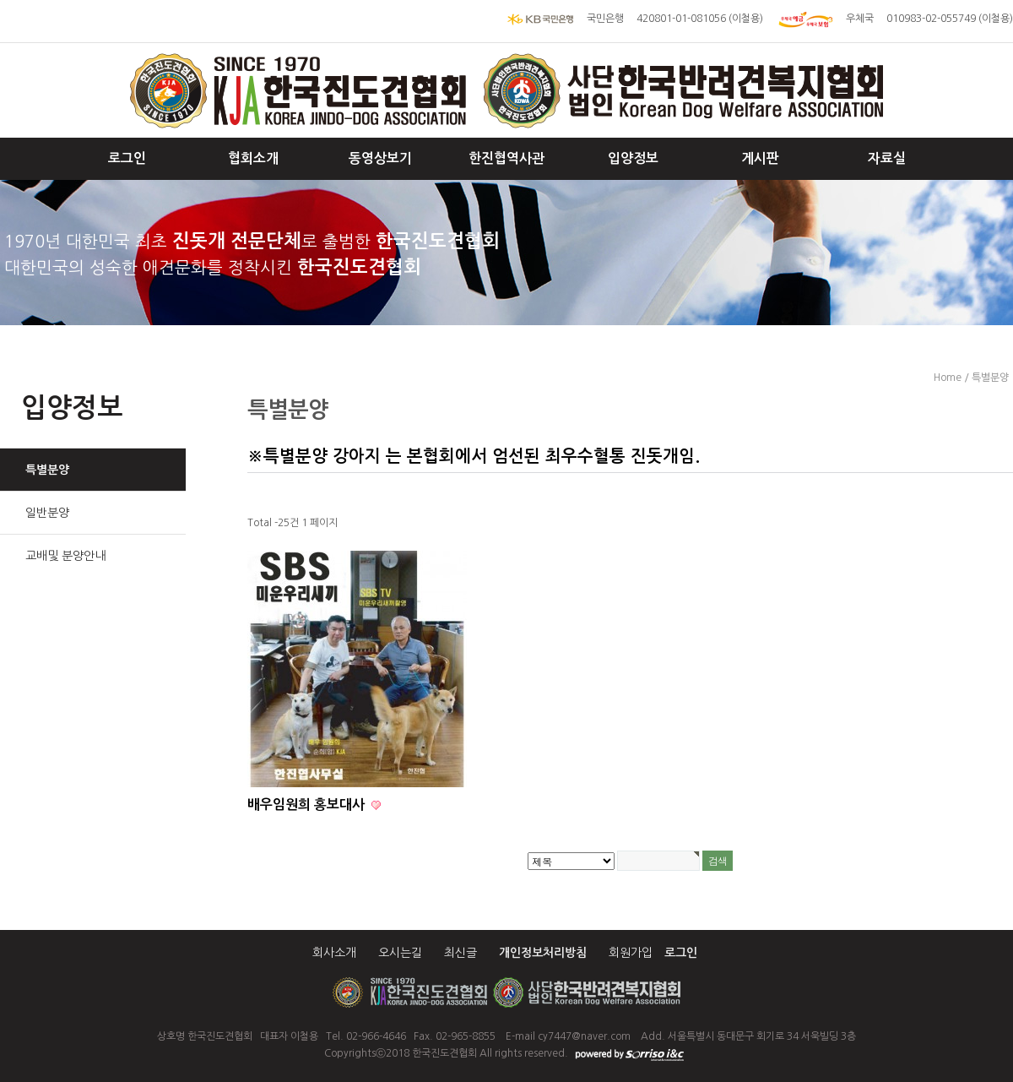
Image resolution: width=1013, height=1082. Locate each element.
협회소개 (253, 158)
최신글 (460, 953)
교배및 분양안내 (65, 556)
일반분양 (47, 513)
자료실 (887, 158)
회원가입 (631, 953)
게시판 (760, 158)
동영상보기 (380, 158)
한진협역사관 (506, 158)
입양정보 (633, 158)
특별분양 (47, 470)
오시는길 (400, 953)
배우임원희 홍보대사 (307, 804)
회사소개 (334, 953)
